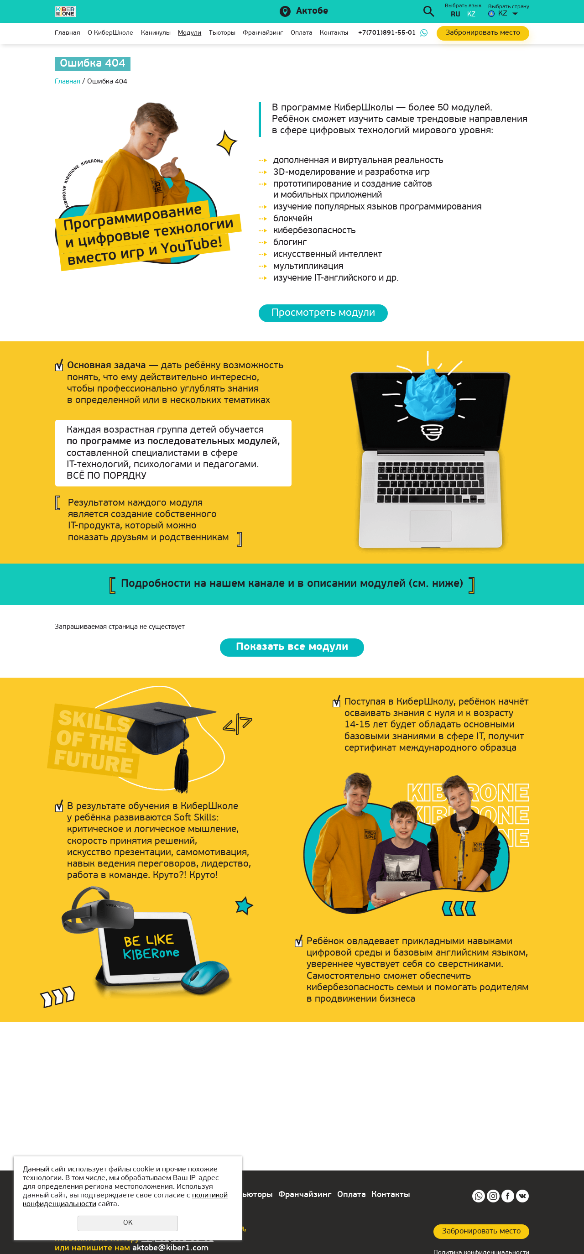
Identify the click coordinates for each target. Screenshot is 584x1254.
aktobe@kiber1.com (170, 1248)
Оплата (302, 33)
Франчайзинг (263, 33)
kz (471, 14)
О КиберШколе (110, 33)
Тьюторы (222, 33)
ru (455, 14)
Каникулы (156, 33)
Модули (189, 33)
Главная (67, 33)
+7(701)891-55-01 (387, 33)
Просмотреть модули (324, 313)
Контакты (334, 33)
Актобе (312, 11)
